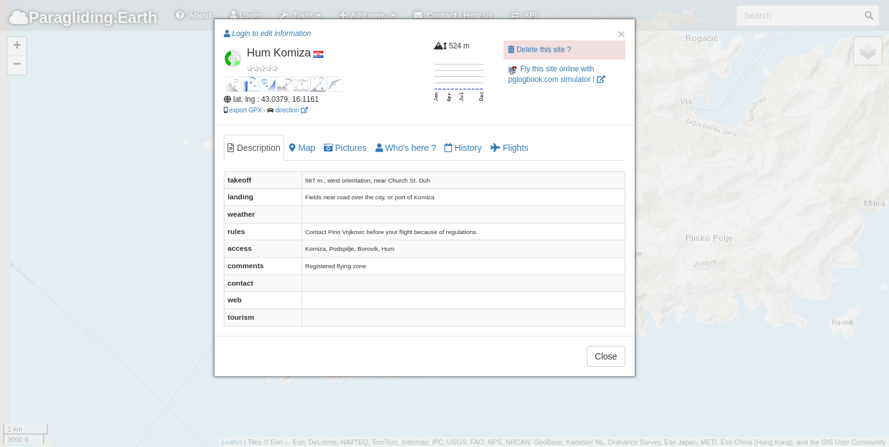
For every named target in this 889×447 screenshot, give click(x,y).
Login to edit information (267, 33)
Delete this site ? (539, 49)
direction (291, 110)
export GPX (245, 110)
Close (606, 356)
